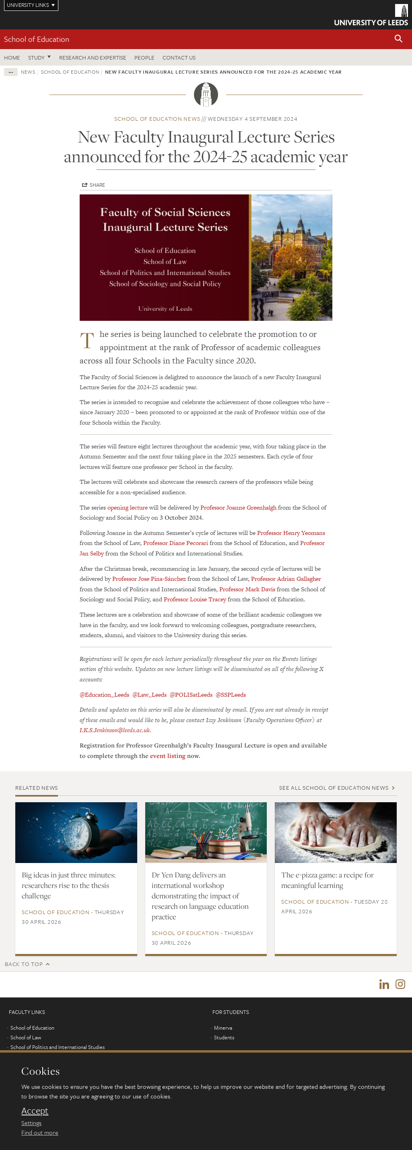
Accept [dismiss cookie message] (34, 1110)
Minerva (223, 1028)
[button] (398, 39)
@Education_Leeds (104, 694)
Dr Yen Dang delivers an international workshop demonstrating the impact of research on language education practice (200, 895)
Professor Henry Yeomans (291, 533)
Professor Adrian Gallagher (286, 578)
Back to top (24, 964)
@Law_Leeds (149, 694)
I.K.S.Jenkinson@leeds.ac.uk (115, 730)
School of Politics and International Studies (57, 1048)
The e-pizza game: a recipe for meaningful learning (327, 879)
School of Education (36, 38)
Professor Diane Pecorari (175, 543)
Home (12, 57)
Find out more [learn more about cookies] (39, 1132)
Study (36, 57)
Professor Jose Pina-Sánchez (149, 578)
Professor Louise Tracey (195, 599)
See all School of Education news (333, 787)
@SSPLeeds (231, 694)
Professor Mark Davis (247, 589)
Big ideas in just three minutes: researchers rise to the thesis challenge (68, 885)
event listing (167, 756)
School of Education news (157, 118)
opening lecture (127, 507)
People (144, 57)
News (28, 71)
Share (97, 185)
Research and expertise (92, 57)
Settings (31, 1122)
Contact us (179, 57)
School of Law (25, 1038)
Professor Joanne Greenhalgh (238, 507)
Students (224, 1038)
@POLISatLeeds (191, 694)
